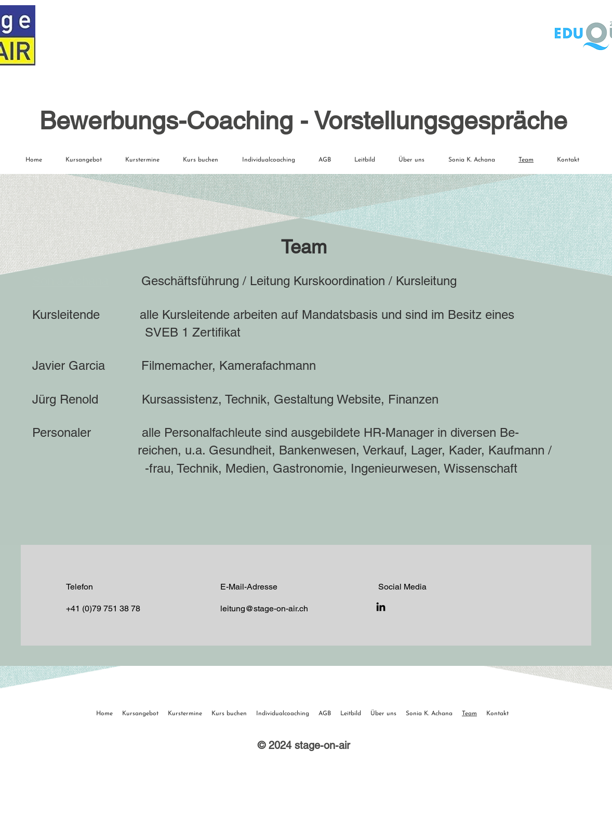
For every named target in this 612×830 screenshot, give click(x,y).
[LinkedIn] (381, 606)
